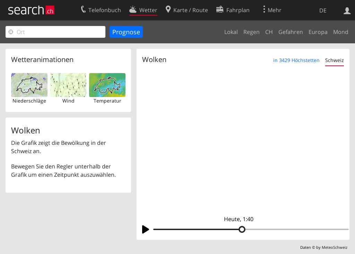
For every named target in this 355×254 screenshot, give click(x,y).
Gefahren (290, 32)
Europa (318, 32)
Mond (340, 32)
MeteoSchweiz (334, 247)
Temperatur (107, 100)
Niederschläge (29, 100)
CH (269, 32)
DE (323, 10)
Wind (68, 100)
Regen (251, 32)
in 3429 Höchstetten (296, 60)
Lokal (231, 32)
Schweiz (334, 60)
